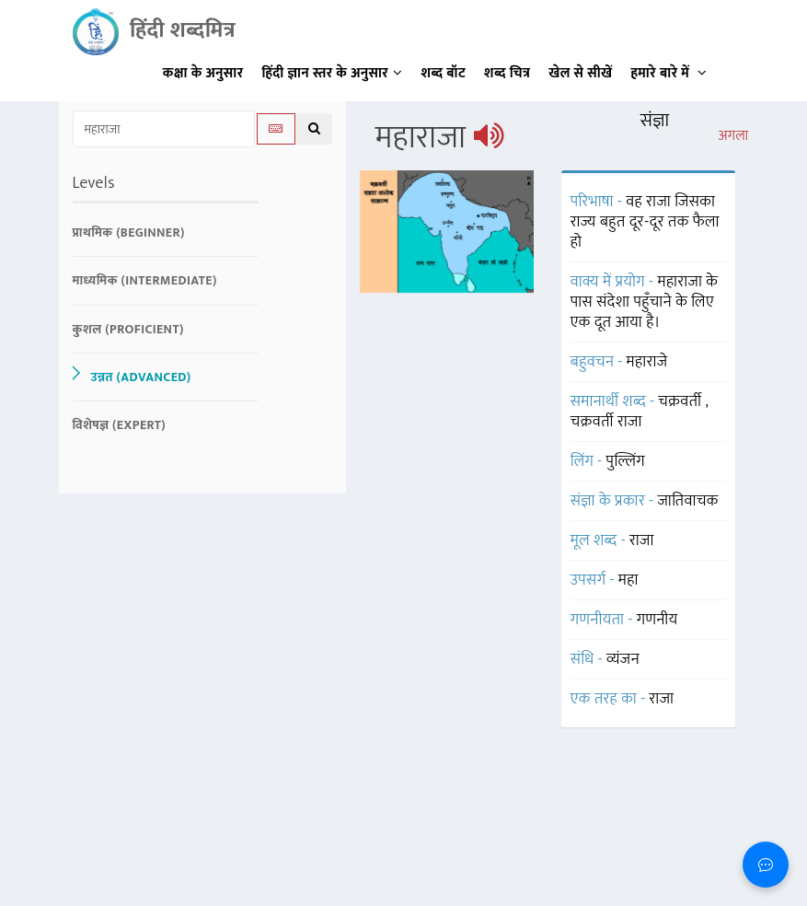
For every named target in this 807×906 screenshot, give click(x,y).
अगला (733, 136)
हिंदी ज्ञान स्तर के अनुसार (332, 73)
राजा (662, 699)
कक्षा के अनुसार (203, 73)
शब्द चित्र (507, 73)
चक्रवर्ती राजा (606, 422)
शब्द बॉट (444, 73)
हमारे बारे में (668, 73)
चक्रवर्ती (681, 401)
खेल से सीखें (580, 73)
